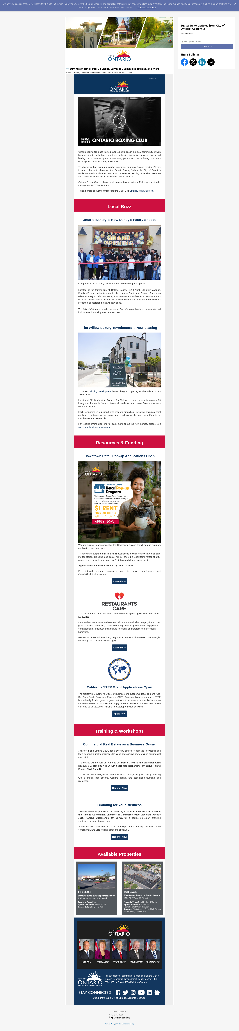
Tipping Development (100, 391)
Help (132, 1024)
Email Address (187, 34)
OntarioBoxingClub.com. (141, 190)
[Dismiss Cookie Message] (235, 3)
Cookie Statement (146, 7)
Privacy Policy (110, 1024)
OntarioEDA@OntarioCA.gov (132, 982)
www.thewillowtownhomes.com (94, 427)
